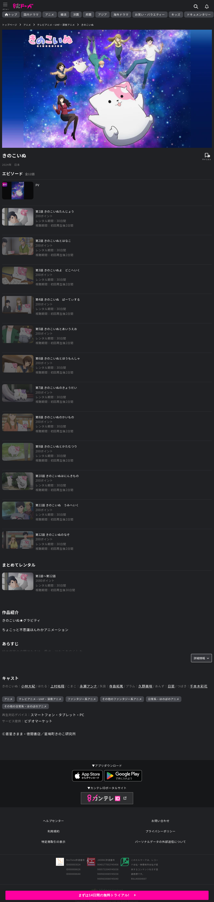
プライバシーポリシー (160, 831)
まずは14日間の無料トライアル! (107, 895)
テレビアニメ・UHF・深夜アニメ (40, 699)
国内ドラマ (31, 15)
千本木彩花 (199, 686)
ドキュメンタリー (199, 15)
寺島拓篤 (116, 686)
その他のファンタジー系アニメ (122, 699)
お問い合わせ (160, 821)
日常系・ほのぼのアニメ (163, 699)
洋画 (76, 15)
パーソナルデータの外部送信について (160, 841)
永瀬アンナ (88, 686)
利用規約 (53, 831)
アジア (102, 15)
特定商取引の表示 (53, 841)
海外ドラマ (121, 15)
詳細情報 (201, 658)
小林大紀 (28, 686)
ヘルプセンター (53, 821)
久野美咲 (145, 686)
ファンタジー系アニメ (82, 699)
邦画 (88, 15)
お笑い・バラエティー (150, 15)
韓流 (64, 15)
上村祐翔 (57, 686)
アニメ (49, 15)
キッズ (175, 15)
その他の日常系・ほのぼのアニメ (25, 706)
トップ (11, 15)
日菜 (171, 686)
